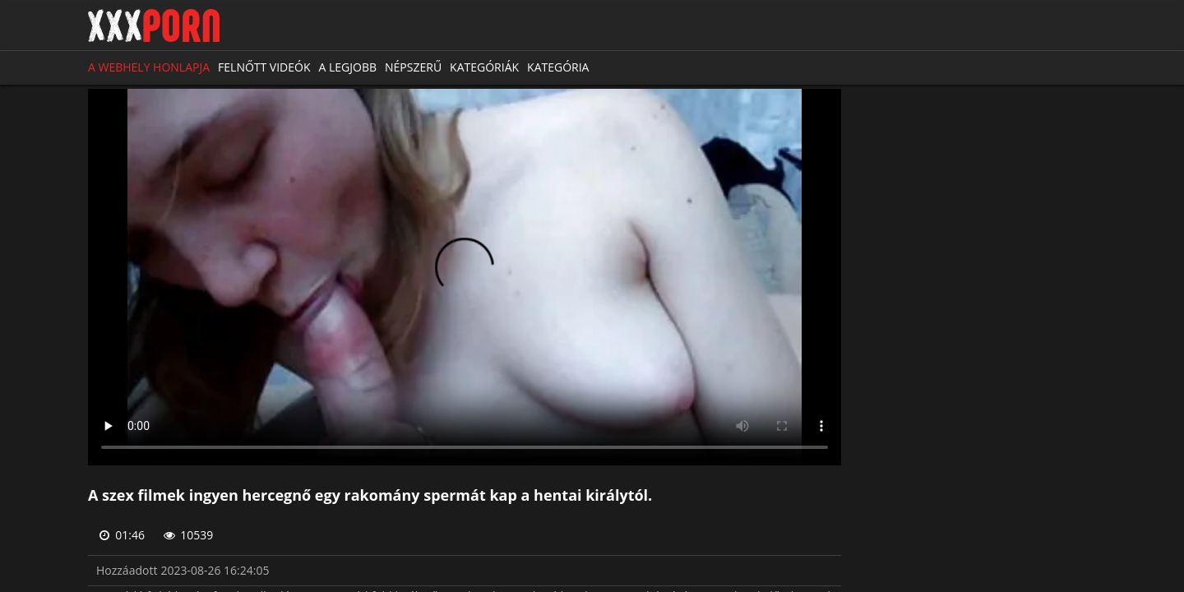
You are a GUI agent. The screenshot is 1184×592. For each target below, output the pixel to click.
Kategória (558, 67)
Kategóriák (484, 67)
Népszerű (413, 67)
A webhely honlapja (149, 67)
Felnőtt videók (264, 67)
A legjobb (348, 67)
